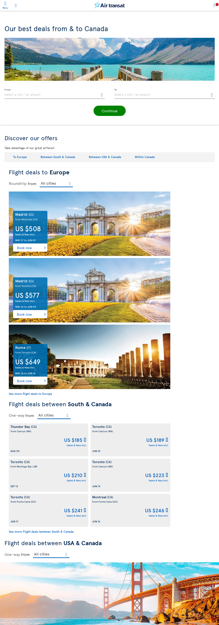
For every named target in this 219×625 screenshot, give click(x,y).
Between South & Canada (58, 157)
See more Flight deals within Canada (34, 537)
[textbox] (55, 94)
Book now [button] (24, 247)
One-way (16, 282)
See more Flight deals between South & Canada (41, 328)
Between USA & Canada (105, 157)
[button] (110, 111)
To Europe (20, 157)
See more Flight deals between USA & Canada (45, 463)
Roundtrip (18, 183)
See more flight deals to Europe (30, 261)
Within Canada (145, 157)
